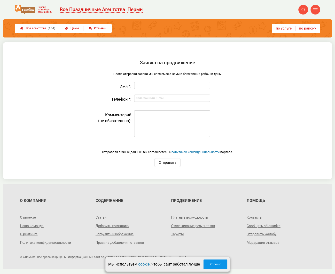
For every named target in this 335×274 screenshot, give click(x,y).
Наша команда (32, 226)
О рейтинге (29, 234)
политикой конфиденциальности (195, 152)
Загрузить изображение (114, 234)
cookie (144, 264)
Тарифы (177, 234)
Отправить (168, 162)
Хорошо (215, 264)
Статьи (101, 217)
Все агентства (37, 28)
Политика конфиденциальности (45, 242)
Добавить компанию (112, 226)
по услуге (284, 28)
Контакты (254, 217)
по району (307, 28)
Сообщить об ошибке (263, 226)
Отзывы (97, 28)
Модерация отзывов (263, 242)
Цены (72, 28)
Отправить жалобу (262, 234)
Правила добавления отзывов (119, 242)
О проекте (28, 217)
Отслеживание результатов (193, 226)
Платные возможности (189, 217)
